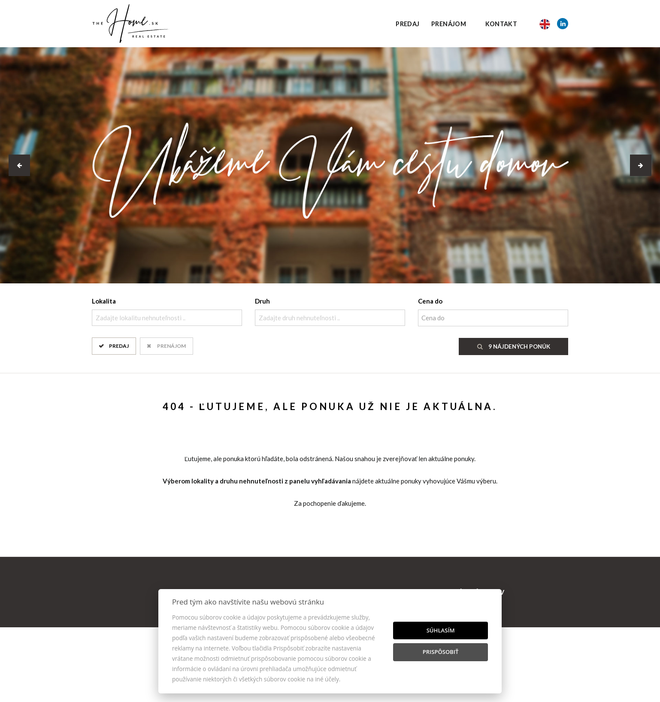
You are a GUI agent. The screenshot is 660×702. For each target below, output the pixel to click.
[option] (330, 165)
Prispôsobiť (441, 652)
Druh (262, 301)
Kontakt (501, 23)
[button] (19, 165)
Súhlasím (441, 630)
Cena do (430, 301)
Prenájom (448, 23)
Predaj (407, 23)
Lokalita (104, 301)
